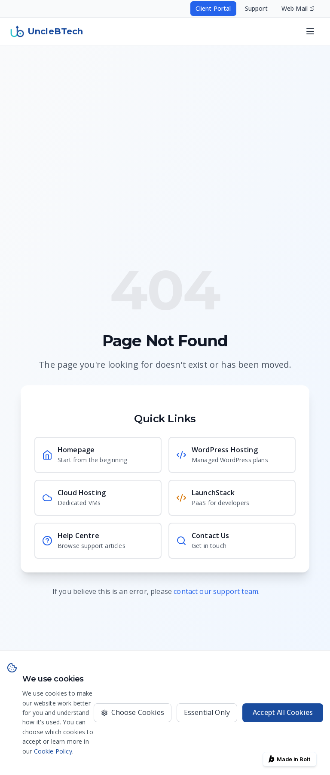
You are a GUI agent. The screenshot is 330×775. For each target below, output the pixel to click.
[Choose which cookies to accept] (132, 712)
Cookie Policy (53, 751)
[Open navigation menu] (310, 31)
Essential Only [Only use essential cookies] (207, 712)
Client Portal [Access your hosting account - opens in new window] (213, 8)
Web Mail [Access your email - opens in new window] (298, 8)
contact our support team (216, 591)
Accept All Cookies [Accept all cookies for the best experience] (283, 712)
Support (256, 8)
